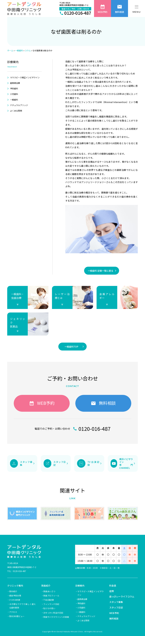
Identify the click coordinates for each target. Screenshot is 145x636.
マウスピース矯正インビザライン (25, 77)
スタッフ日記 (116, 607)
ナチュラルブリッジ (19, 105)
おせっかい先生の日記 (53, 612)
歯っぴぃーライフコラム (121, 596)
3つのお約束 (14, 599)
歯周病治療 (15, 83)
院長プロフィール (51, 595)
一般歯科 (14, 99)
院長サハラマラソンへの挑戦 (56, 617)
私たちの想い (49, 608)
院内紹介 (13, 591)
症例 (111, 591)
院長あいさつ (49, 591)
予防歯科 (14, 88)
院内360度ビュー (16, 616)
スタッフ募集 (116, 602)
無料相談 (113, 618)
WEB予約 (114, 613)
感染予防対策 (15, 595)
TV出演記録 (48, 599)
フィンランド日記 (51, 604)
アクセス (13, 612)
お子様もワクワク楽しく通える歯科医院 (22, 606)
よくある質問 (16, 110)
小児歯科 (14, 94)
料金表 (112, 585)
